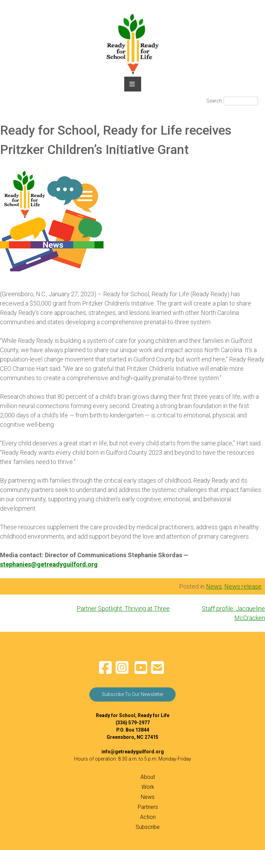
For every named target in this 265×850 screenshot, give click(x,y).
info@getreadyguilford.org (132, 751)
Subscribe (148, 827)
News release (243, 586)
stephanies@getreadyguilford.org (49, 564)
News (214, 586)
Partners (148, 807)
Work (147, 787)
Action (148, 817)
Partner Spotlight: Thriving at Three (123, 608)
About (147, 777)
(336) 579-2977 (133, 722)
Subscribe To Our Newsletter (133, 694)
